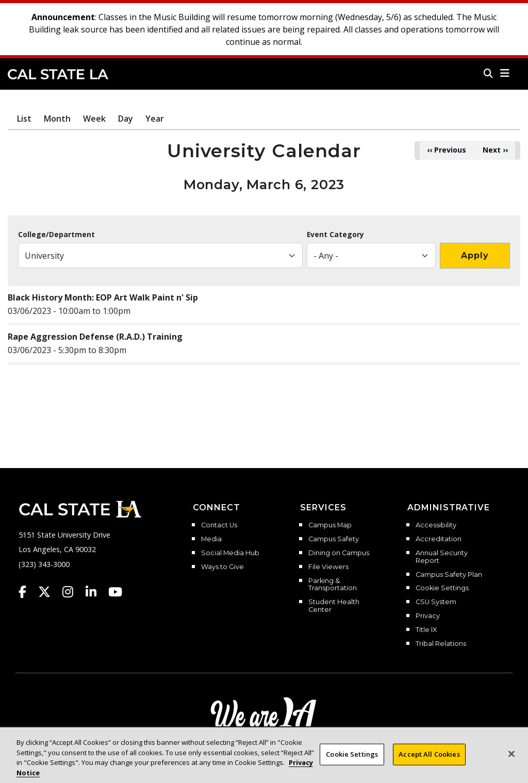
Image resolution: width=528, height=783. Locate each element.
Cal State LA (58, 74)
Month (57, 118)
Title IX (426, 630)
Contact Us (219, 525)
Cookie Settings (442, 588)
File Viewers (328, 567)
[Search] (488, 73)
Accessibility (436, 525)
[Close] (511, 758)
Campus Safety (333, 539)
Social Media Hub (230, 553)
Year (154, 118)
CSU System (436, 602)
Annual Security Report (442, 556)
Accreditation (438, 539)
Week (94, 118)
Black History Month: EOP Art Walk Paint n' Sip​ (103, 297)
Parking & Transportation (332, 584)
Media (211, 539)
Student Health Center (333, 605)
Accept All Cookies (429, 758)
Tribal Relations (441, 643)
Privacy (428, 616)
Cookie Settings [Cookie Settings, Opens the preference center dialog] (352, 758)
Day (125, 118)
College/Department (56, 234)
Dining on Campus (338, 553)
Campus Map (330, 525)
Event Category (335, 234)
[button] (505, 73)
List (24, 118)
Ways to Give (222, 567)
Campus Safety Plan (449, 574)
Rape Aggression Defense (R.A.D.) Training (95, 336)
